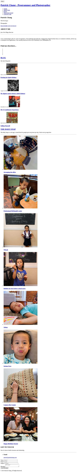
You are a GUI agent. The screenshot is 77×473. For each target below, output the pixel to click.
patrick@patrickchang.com (10, 457)
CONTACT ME (7, 14)
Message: (3, 467)
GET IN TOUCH (12, 26)
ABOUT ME (7, 10)
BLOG (5, 11)
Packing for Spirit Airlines (8, 77)
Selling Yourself (5, 126)
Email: (2, 461)
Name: (2, 460)
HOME (5, 9)
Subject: (3, 463)
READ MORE (4, 26)
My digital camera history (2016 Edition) (13, 93)
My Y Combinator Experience (10, 110)
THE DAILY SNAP (8, 13)
